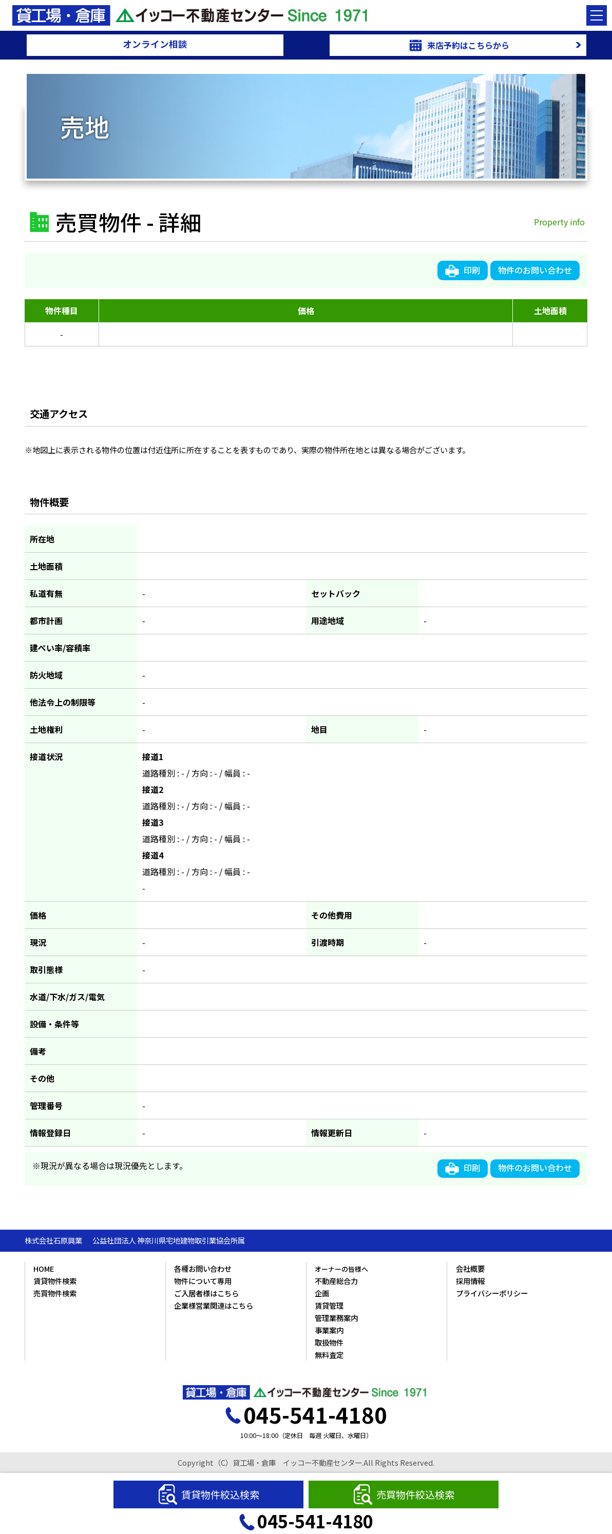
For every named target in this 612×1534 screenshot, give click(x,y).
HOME (43, 1268)
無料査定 (329, 1354)
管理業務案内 (336, 1317)
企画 (322, 1293)
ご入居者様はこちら (206, 1293)
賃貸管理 (329, 1305)
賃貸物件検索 (54, 1280)
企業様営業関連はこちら (213, 1305)
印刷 (462, 270)
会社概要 (470, 1268)
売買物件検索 (54, 1293)
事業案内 (329, 1330)
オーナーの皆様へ (341, 1269)
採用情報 (470, 1280)
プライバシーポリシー (492, 1293)
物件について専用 (203, 1280)
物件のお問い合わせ (535, 270)
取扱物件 (329, 1342)
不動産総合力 (336, 1280)
